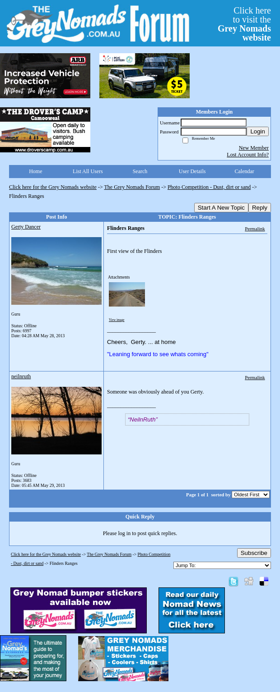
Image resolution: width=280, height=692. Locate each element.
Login (257, 131)
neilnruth (21, 376)
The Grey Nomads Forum (132, 187)
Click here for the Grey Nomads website (53, 187)
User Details (192, 171)
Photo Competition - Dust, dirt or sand (209, 187)
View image (117, 320)
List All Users (88, 171)
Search (140, 171)
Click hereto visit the (244, 23)
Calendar (244, 171)
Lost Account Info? (248, 154)
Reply (259, 207)
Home (35, 171)
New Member (254, 148)
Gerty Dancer (26, 227)
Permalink (255, 228)
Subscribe (254, 553)
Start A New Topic (221, 207)
